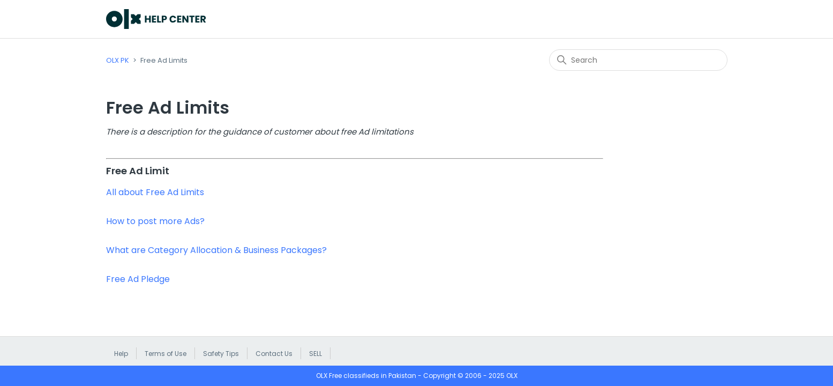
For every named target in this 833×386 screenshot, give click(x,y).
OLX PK (117, 60)
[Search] (638, 60)
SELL (315, 353)
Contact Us (274, 353)
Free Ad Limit (137, 170)
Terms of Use (165, 353)
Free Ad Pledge (138, 279)
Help (121, 353)
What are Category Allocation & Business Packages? (216, 250)
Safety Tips (221, 353)
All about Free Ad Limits (155, 192)
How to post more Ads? (155, 221)
